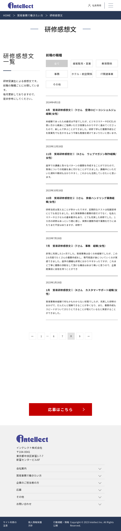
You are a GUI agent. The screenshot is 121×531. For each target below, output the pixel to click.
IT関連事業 (107, 74)
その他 (57, 84)
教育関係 (107, 63)
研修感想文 (56, 15)
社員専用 (94, 5)
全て (56, 63)
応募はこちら (60, 409)
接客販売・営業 (82, 63)
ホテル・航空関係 (82, 74)
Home (7, 15)
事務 (56, 74)
